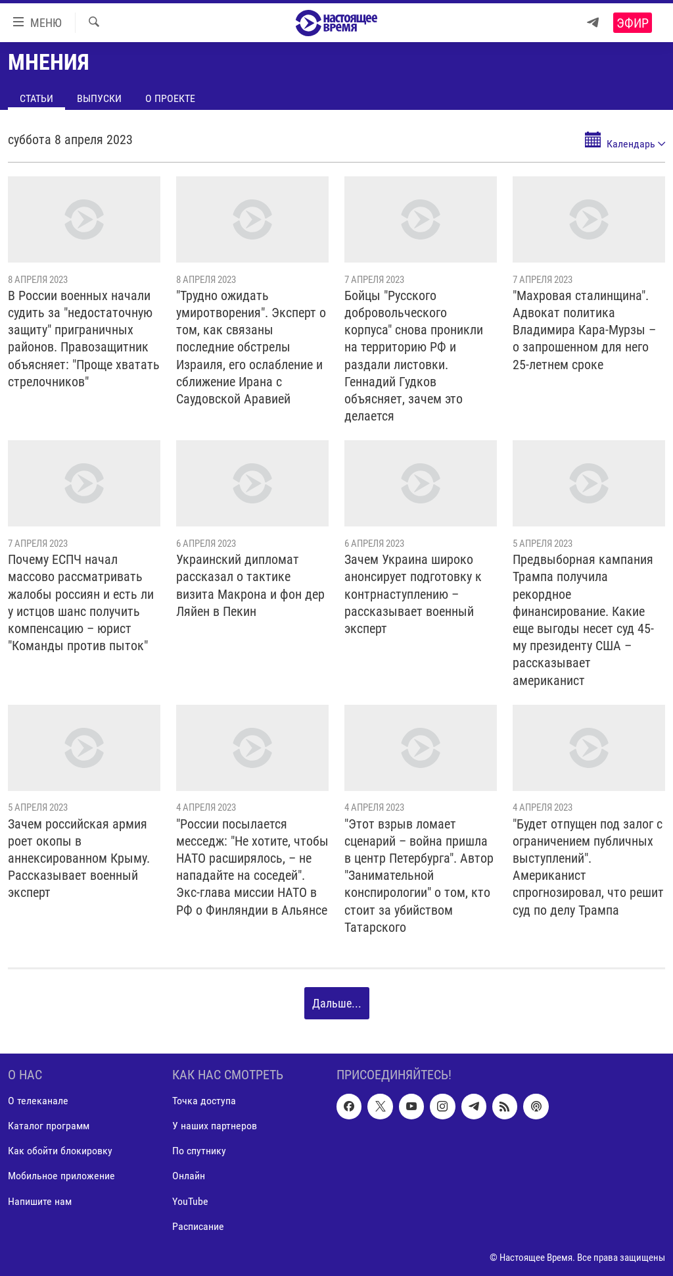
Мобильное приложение (61, 1176)
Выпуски (99, 98)
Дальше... (336, 1003)
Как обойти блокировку (60, 1151)
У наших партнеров (214, 1126)
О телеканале (38, 1101)
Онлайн (188, 1176)
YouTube (190, 1201)
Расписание (198, 1226)
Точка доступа (204, 1101)
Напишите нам (40, 1201)
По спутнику (199, 1151)
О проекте (170, 98)
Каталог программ (48, 1126)
